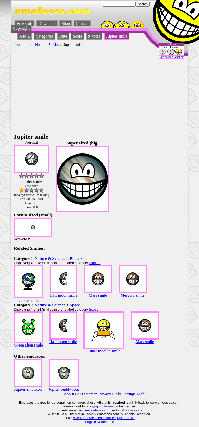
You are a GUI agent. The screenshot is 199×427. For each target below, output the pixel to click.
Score (77, 36)
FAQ (79, 394)
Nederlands (105, 422)
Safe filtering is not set (171, 57)
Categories (44, 36)
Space (75, 305)
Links (116, 394)
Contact (82, 23)
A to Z (24, 36)
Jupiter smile (116, 36)
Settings (129, 394)
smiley (89, 410)
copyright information (102, 406)
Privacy (104, 394)
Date (63, 36)
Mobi (141, 394)
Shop (65, 23)
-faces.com (102, 410)
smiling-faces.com (131, 410)
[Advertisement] (99, 95)
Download (47, 23)
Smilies (53, 45)
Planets (76, 258)
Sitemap (90, 394)
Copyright (21, 28)
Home (39, 45)
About (69, 394)
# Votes (94, 36)
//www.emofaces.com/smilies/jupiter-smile (104, 418)
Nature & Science (49, 258)
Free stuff (24, 23)
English (90, 422)
